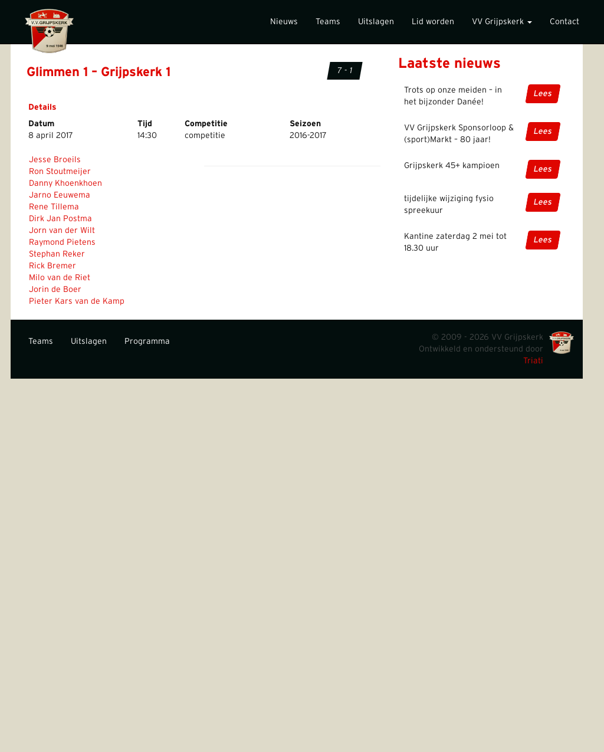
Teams (328, 22)
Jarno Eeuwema (59, 195)
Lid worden (433, 22)
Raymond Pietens (62, 242)
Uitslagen (376, 22)
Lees (543, 94)
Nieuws (284, 22)
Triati (533, 361)
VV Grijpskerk (502, 22)
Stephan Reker (57, 254)
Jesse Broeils (55, 160)
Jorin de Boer (55, 289)
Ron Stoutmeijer (60, 172)
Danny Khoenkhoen (65, 183)
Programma (147, 341)
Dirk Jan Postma (60, 219)
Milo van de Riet (59, 278)
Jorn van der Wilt (62, 230)
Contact (564, 22)
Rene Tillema (54, 207)
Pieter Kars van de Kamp (76, 301)
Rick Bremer (52, 266)
